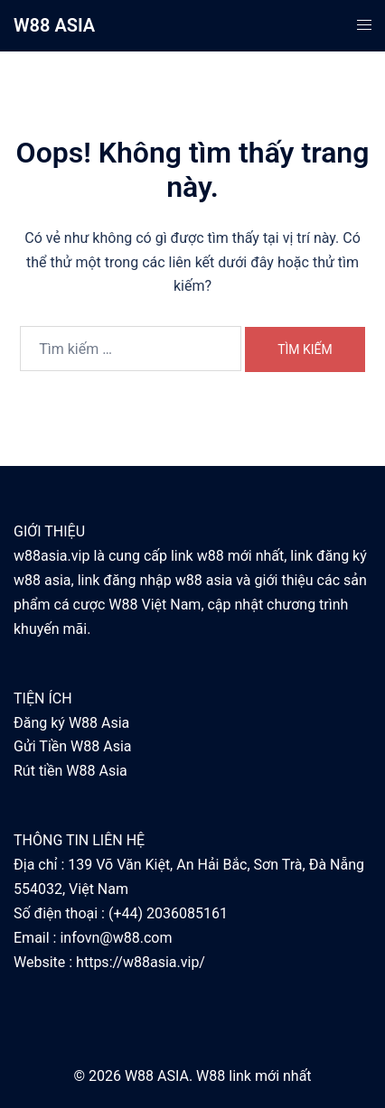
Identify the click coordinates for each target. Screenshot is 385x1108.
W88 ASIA (54, 25)
